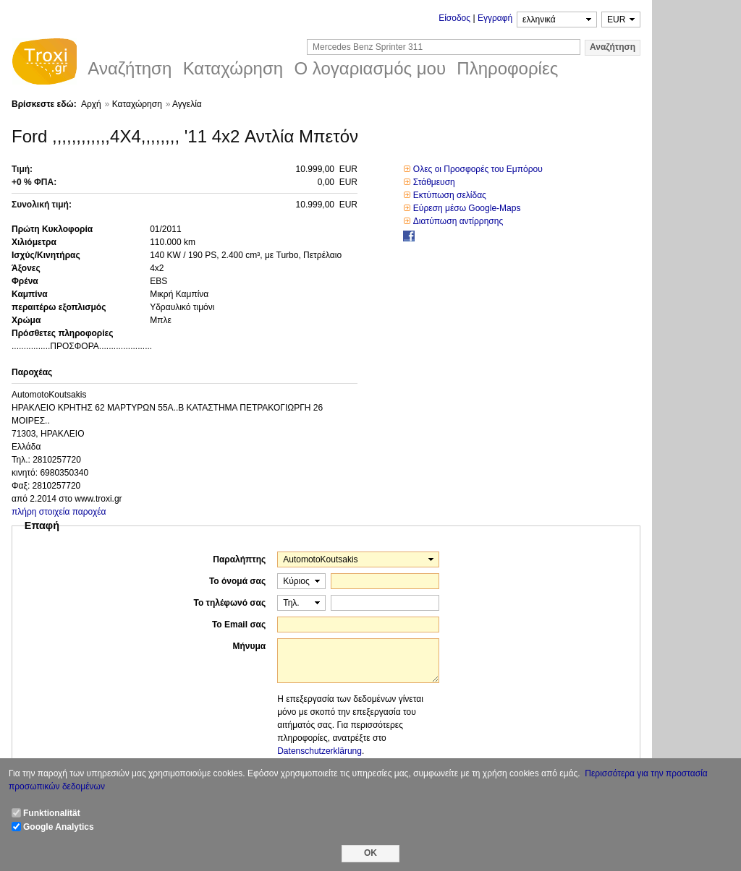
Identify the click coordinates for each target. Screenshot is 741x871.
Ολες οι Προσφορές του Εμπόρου (478, 169)
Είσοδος (454, 18)
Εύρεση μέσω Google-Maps (467, 208)
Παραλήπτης (239, 559)
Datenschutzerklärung (319, 751)
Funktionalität (51, 813)
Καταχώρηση (137, 104)
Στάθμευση (434, 182)
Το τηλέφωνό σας (229, 603)
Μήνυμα (249, 646)
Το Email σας (239, 624)
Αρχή (91, 104)
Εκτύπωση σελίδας (449, 195)
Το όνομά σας (237, 581)
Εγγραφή (495, 18)
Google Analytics (58, 827)
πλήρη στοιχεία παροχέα (59, 512)
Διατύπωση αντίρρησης (458, 221)
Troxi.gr (44, 63)
